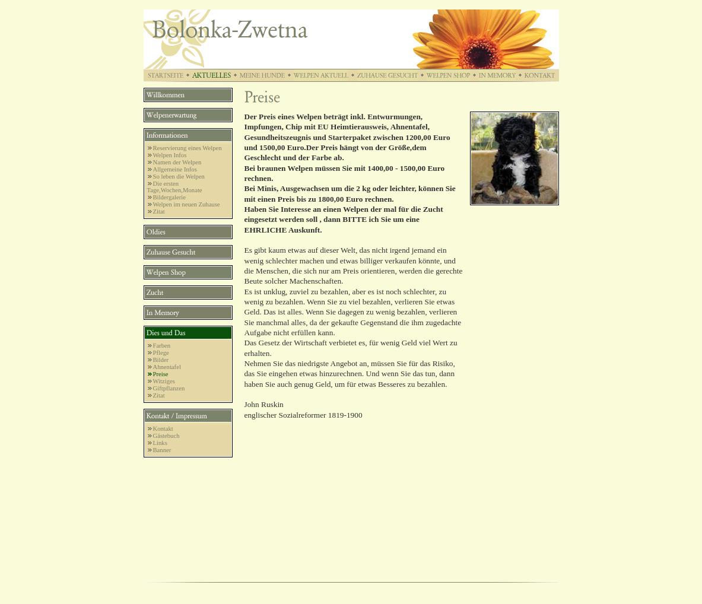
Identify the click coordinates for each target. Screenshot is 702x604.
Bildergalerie (169, 197)
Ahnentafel (167, 367)
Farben (162, 345)
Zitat (159, 211)
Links (160, 443)
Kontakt (163, 428)
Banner (162, 450)
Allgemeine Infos (175, 169)
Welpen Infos (170, 155)
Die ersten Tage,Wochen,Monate (174, 186)
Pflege (161, 352)
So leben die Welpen (179, 176)
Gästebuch (166, 436)
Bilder (161, 360)
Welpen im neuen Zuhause (186, 204)
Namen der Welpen (177, 162)
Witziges (164, 381)
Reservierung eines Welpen (187, 148)
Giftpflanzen (169, 388)
